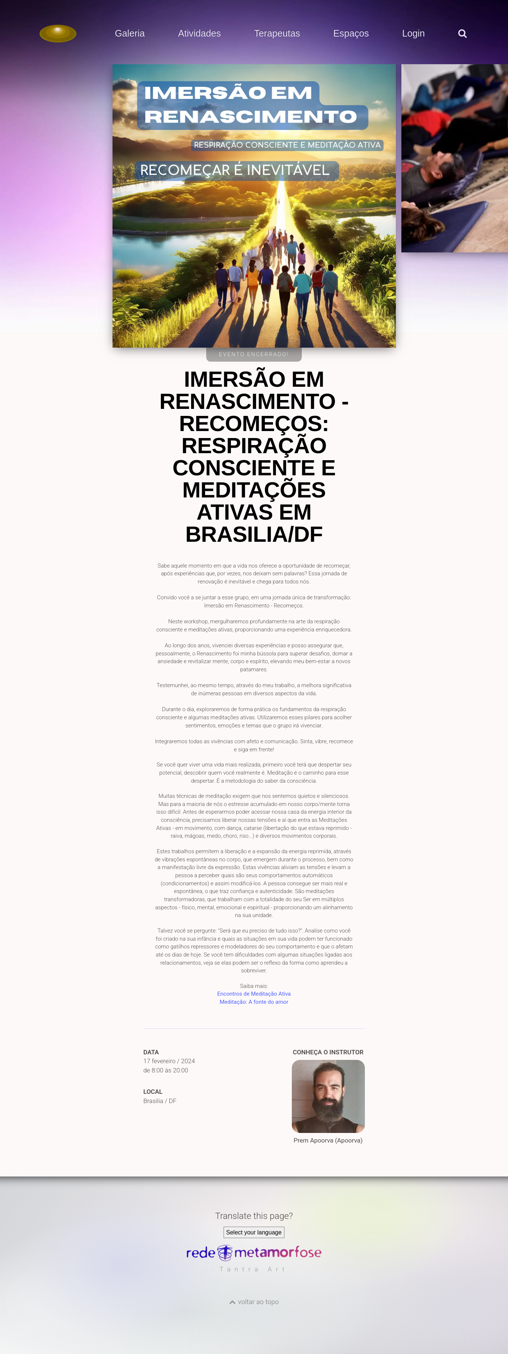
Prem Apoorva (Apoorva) (328, 1102)
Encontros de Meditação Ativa (254, 993)
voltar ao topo (258, 1302)
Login (413, 33)
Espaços (351, 33)
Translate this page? (254, 1216)
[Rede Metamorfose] (254, 1259)
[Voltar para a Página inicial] (57, 33)
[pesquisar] (462, 41)
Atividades (199, 33)
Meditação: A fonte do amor (254, 1002)
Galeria (130, 33)
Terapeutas (277, 33)
